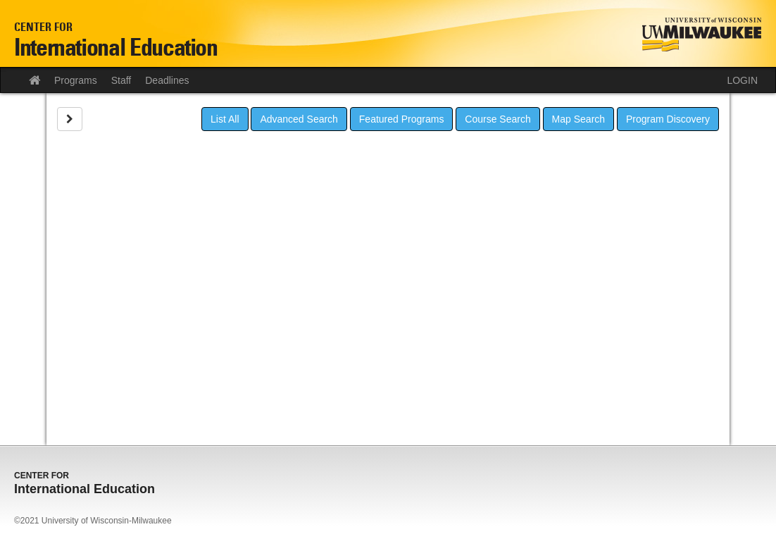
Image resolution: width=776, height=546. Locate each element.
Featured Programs (401, 119)
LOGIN (742, 80)
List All (225, 119)
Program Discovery (668, 119)
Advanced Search (299, 119)
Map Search (578, 119)
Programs (75, 80)
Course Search (497, 119)
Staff (121, 80)
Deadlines (167, 80)
